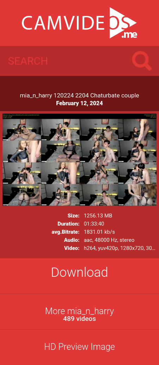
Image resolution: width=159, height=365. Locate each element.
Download (79, 272)
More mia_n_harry (79, 314)
